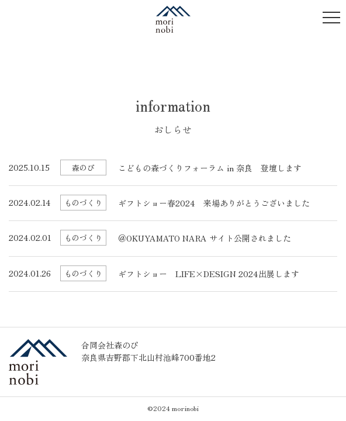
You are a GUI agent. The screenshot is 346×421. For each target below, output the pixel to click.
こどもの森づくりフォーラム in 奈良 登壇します (210, 168)
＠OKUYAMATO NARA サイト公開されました (204, 238)
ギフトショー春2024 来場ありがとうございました (214, 203)
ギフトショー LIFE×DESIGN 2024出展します (208, 273)
